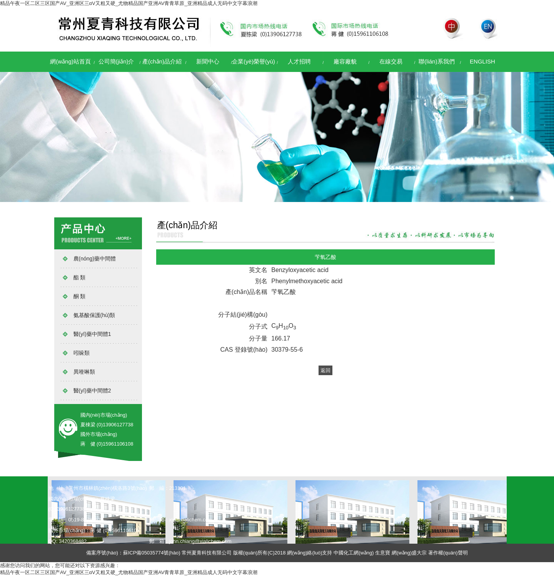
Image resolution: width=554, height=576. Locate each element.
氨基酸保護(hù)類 (94, 315)
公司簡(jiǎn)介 (116, 61)
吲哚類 (81, 353)
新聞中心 (207, 61)
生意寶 (382, 553)
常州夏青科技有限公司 (207, 553)
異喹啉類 (84, 372)
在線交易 (390, 61)
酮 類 (79, 296)
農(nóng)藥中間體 (94, 258)
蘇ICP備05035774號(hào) (151, 553)
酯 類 (79, 277)
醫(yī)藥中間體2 (92, 390)
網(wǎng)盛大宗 (409, 553)
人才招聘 (299, 61)
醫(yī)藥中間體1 (92, 334)
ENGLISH (482, 61)
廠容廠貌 (345, 61)
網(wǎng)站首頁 (70, 61)
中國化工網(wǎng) (354, 553)
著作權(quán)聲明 (448, 553)
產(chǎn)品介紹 (162, 61)
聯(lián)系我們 (436, 61)
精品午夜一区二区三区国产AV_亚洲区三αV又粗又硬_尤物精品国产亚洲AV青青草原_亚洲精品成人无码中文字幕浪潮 (128, 3)
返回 (325, 370)
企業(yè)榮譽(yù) (253, 61)
